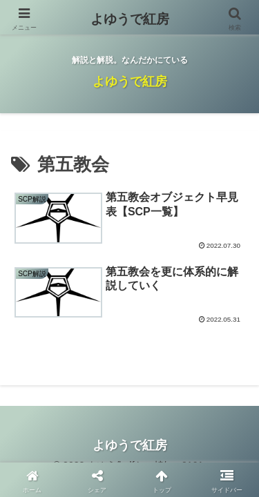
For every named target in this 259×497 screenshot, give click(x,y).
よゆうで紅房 (129, 19)
